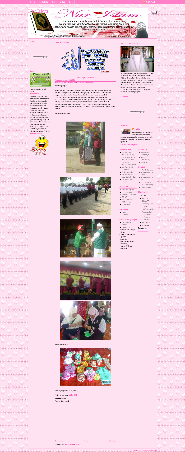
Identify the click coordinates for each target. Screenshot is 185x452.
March (144, 201)
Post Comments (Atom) (72, 445)
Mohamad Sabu (127, 172)
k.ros (124, 212)
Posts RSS (43, 2)
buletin (143, 157)
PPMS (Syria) (127, 202)
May (144, 198)
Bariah (124, 225)
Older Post (112, 441)
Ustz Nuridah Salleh (129, 177)
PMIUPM (125, 197)
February (145, 222)
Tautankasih (126, 227)
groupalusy (126, 204)
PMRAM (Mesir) (127, 199)
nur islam (138, 129)
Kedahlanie (145, 152)
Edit (70, 2)
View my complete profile (129, 145)
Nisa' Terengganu (128, 190)
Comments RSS (58, 2)
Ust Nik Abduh (127, 152)
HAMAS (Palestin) (147, 170)
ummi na (125, 215)
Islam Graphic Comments (85, 78)
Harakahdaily (145, 160)
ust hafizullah (126, 222)
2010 (142, 195)
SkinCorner (154, 450)
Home (32, 2)
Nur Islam (38, 11)
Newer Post (59, 441)
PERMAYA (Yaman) (129, 195)
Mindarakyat (145, 155)
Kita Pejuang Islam (148, 209)
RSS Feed (149, 2)
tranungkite (144, 162)
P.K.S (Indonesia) (147, 185)
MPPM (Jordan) (127, 192)
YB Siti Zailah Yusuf (129, 165)
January (145, 225)
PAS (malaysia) (146, 187)
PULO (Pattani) (146, 182)
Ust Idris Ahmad (127, 175)
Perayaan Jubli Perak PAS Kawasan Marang (74, 83)
